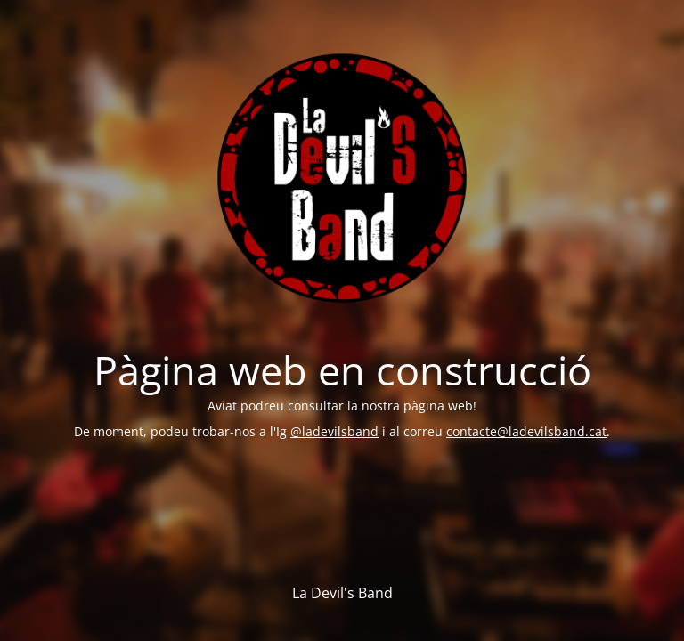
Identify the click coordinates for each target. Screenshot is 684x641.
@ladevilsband (334, 431)
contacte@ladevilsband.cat (526, 431)
